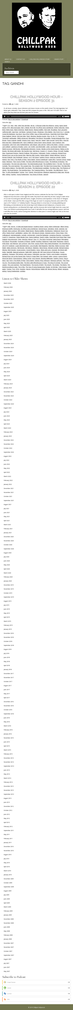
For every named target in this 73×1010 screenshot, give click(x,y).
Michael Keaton (64, 248)
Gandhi (19, 140)
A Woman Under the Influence (45, 125)
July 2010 (6, 859)
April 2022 (7, 472)
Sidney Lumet (27, 258)
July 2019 (6, 605)
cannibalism (19, 233)
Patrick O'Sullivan (24, 153)
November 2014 (9, 762)
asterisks (61, 229)
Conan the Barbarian (8, 134)
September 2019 (9, 597)
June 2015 (7, 742)
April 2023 (7, 424)
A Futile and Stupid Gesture (24, 226)
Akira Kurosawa (15, 128)
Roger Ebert (36, 256)
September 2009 (9, 887)
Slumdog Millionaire (47, 258)
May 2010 (7, 863)
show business (17, 258)
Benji (3, 130)
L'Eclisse (60, 145)
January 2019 (8, 629)
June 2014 (7, 770)
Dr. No (53, 136)
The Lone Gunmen (14, 166)
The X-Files (21, 267)
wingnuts (65, 269)
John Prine (31, 243)
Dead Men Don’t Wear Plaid (58, 134)
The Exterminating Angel (34, 164)
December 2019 (9, 585)
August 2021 (7, 504)
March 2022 (7, 476)
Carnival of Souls (31, 132)
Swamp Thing (39, 260)
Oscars (62, 252)
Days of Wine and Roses (42, 134)
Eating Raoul (57, 239)
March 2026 (7, 283)
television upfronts (56, 260)
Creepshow (11, 237)
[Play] (5, 116)
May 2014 (7, 774)
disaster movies (41, 136)
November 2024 (9, 347)
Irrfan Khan (5, 243)
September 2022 (9, 452)
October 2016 (8, 710)
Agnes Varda (63, 125)
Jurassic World (39, 243)
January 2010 (8, 875)
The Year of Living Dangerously (35, 267)
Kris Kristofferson (64, 243)
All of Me (32, 128)
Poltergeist (42, 153)
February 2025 (8, 335)
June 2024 (7, 368)
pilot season (28, 254)
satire (50, 256)
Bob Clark (47, 130)
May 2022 (7, 468)
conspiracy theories (55, 235)
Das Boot (19, 134)
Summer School (61, 159)
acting (57, 125)
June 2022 (7, 464)
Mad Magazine (43, 246)
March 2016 (7, 726)
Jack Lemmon (23, 243)
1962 (11, 125)
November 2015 (9, 738)
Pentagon (12, 254)
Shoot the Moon (7, 258)
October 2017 (8, 681)
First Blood (39, 138)
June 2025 (7, 319)
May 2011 (7, 834)
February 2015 (8, 754)
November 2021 (9, 492)
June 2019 (7, 609)
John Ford (13, 145)
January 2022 (8, 484)
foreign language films (58, 138)
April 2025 (7, 327)
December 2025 (9, 295)
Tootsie (21, 172)
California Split (6, 132)
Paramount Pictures (12, 153)
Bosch (63, 231)
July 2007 (6, 963)
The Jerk (59, 164)
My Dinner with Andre (14, 151)
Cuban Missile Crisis (22, 237)
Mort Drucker (12, 250)
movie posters (21, 250)
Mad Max (51, 246)
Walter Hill (44, 269)
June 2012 (7, 814)
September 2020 (9, 549)
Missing (4, 250)
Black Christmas (19, 130)
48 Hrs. (33, 125)
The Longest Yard (37, 166)
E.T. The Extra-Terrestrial (44, 239)
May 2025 (7, 323)
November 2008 (9, 923)
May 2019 (7, 613)
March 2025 (7, 331)
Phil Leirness (34, 153)
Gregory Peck (26, 140)
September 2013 (9, 794)
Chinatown (40, 132)
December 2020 (9, 537)
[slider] (34, 116)
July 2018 (6, 653)
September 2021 (9, 500)
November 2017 (9, 677)
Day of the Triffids (28, 134)
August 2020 (7, 553)
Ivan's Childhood (28, 142)
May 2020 (7, 565)
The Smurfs (47, 265)
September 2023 (9, 404)
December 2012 (9, 806)
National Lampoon (19, 252)
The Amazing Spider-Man (15, 263)
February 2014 (8, 782)
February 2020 (8, 577)
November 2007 (9, 947)
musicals (54, 250)
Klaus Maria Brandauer (51, 243)
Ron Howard (44, 256)
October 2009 (8, 883)
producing (54, 153)
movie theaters (31, 250)
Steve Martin (31, 159)
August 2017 (7, 685)
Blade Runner (29, 130)
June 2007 (7, 967)
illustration (60, 241)
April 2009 (7, 903)
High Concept (50, 140)
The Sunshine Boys (25, 170)
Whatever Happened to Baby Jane (53, 172)
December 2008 (9, 919)
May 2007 (7, 971)
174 (8, 125)
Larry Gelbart (6, 147)
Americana (16, 229)
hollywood (45, 241)
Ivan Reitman (14, 243)
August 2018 (7, 649)
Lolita (48, 147)
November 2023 (9, 396)
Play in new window (14, 119)
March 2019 (7, 621)
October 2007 (8, 951)
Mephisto (36, 248)
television (9, 162)
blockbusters (49, 231)
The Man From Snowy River (52, 166)
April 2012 (7, 822)
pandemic (5, 254)
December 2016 (9, 702)
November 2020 (9, 541)
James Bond (38, 142)
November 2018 (9, 637)
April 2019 (7, 617)
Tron (26, 172)
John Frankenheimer (23, 145)
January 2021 (8, 533)
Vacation (22, 269)
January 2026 (8, 291)
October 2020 (8, 545)
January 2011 (8, 842)
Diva (48, 136)
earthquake (12, 138)
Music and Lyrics (46, 250)
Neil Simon (36, 151)
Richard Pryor (62, 153)
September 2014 (9, 766)
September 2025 (9, 307)
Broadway (54, 130)
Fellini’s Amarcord (22, 138)
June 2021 (7, 512)
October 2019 (8, 593)
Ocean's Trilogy (52, 151)
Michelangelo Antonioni (28, 149)
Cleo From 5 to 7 (58, 132)
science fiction (62, 256)
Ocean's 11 (43, 151)
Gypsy (33, 140)
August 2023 (7, 408)
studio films (52, 159)
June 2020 (7, 561)
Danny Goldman (34, 237)
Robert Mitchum (55, 155)
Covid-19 (5, 237)
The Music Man (54, 168)
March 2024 (7, 380)
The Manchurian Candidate (40, 168)
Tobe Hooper (63, 267)
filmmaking (32, 138)
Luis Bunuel (53, 147)
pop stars (43, 254)
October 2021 (8, 496)
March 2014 (7, 778)
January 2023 (8, 436)
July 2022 (6, 460)
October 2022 (8, 448)
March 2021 (7, 524)
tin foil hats (54, 267)
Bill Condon (21, 231)
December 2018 (9, 633)
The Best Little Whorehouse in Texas (37, 162)
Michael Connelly (53, 248)
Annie (67, 128)
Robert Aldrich (44, 155)
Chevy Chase (60, 233)
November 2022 (9, 444)
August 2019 (7, 601)
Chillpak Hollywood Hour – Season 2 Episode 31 (36, 98)
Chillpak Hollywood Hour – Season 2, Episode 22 (36, 184)
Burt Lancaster (62, 130)
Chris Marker (48, 132)
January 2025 (8, 339)
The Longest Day (25, 166)
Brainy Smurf (11, 233)
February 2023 (8, 432)
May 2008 (7, 931)
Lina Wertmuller (40, 147)
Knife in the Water (52, 145)
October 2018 (8, 641)
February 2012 (8, 826)
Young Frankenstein (23, 174)
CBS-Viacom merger (38, 233)
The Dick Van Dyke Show (19, 164)
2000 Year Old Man (24, 125)
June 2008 (7, 927)
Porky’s (48, 153)
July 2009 (6, 895)
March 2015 (7, 750)
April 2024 (7, 376)
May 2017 (7, 694)
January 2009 (8, 915)
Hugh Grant (52, 241)
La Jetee (66, 145)
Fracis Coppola (11, 140)
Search (7, 62)
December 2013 (9, 786)
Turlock (31, 172)
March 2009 (7, 907)
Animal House (43, 229)
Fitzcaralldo (47, 138)
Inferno (66, 241)
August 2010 (7, 854)
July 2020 (6, 557)
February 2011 (8, 838)
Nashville (9, 252)
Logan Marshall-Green (22, 246)
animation (51, 229)
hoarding (38, 241)
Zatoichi (45, 174)
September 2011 (9, 830)
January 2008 (8, 939)
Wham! (60, 269)
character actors (50, 233)
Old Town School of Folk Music (49, 252)
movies (38, 149)
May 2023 (7, 420)
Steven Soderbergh (42, 159)
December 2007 (9, 943)
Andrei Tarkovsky (59, 128)
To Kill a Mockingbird (12, 172)
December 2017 (9, 673)
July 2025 (6, 315)
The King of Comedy (54, 263)
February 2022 (8, 480)
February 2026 (8, 287)
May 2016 (7, 722)
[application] (36, 116)
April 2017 (7, 698)
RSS (10, 122)
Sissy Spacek (36, 258)
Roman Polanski (7, 157)
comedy (66, 132)
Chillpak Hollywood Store (40, 59)
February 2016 (8, 730)
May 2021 (7, 516)
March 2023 (7, 428)
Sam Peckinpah (17, 157)
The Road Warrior (12, 170)
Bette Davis (9, 130)
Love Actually (34, 246)
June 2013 (7, 802)
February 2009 (8, 911)
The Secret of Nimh (37, 265)
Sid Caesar (35, 157)
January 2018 (8, 669)
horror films (59, 140)
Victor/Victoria (38, 172)
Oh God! (60, 151)
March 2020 (7, 573)
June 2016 (7, 718)
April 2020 (7, 569)
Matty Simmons (12, 248)
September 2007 (9, 955)
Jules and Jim (42, 145)
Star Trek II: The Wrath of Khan (17, 159)
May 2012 (7, 818)
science (55, 256)
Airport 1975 (6, 128)
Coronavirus (65, 235)
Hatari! (44, 140)
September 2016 (9, 714)
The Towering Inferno (38, 170)
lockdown (11, 246)
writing (8, 174)
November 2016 (9, 706)
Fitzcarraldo (13, 241)
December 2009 (9, 879)
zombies (22, 271)
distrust (30, 239)
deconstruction (12, 239)
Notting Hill (36, 252)
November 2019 (9, 589)
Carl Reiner (22, 132)
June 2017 (7, 689)
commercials (31, 235)
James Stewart (46, 142)
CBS (29, 233)
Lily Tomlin (31, 147)
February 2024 (8, 384)
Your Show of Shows (36, 174)
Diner (28, 136)
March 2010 (7, 871)
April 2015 (7, 746)
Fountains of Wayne (24, 241)
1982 (15, 125)
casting (25, 233)
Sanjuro (25, 157)
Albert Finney (64, 226)
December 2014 (9, 758)
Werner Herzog (52, 269)
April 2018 (7, 665)
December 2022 (9, 440)
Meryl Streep (43, 248)
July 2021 (6, 508)
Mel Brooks (16, 149)
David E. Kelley (44, 237)
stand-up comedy (55, 157)
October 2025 (8, 303)
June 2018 (7, 657)
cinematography (16, 235)
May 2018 (7, 661)
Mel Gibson (28, 248)
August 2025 (7, 311)
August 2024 (7, 359)
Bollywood (57, 231)
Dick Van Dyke (21, 136)
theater (48, 267)
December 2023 (9, 392)
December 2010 (9, 846)
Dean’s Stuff (58, 59)
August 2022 (7, 456)
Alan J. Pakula (25, 128)
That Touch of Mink (19, 162)
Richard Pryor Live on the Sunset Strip (13, 155)
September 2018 (9, 645)
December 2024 (9, 343)
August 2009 (7, 891)
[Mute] (63, 116)
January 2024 (8, 388)
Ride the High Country (33, 155)
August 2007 (7, 959)
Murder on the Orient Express (50, 149)
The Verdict (49, 170)
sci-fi (30, 157)
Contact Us (20, 59)
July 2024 (6, 364)
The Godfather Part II (49, 164)
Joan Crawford (56, 142)
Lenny (25, 147)
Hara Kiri (38, 140)
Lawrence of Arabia (17, 147)
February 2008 (8, 935)
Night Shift (28, 252)
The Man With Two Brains (24, 168)
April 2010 (7, 867)
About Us (8, 59)
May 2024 (7, 372)
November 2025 (9, 299)
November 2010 (9, 850)
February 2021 (8, 529)
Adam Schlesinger (54, 226)
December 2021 (9, 488)
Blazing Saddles (38, 130)
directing (33, 136)
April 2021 (7, 520)
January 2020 (8, 581)
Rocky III (63, 155)
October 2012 (8, 810)
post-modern (56, 254)
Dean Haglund (6, 136)
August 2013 (7, 798)
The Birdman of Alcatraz (56, 162)
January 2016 (8, 734)
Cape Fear (15, 132)
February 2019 (8, 625)
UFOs (17, 269)
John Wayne (33, 145)
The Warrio (63, 265)
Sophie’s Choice (44, 157)
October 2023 (8, 400)
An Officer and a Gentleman (44, 128)
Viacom (28, 269)
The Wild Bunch (58, 170)
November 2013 (9, 790)
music (38, 250)
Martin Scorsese (7, 149)
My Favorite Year (27, 151)
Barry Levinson (12, 231)
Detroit (14, 136)
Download (25, 119)
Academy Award (39, 226)
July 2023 (6, 412)
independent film (17, 142)
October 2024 (8, 351)
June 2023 (7, 416)
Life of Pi (5, 246)
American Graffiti (7, 229)
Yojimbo (13, 174)
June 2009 (7, 899)
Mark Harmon (62, 147)
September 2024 (9, 355)
